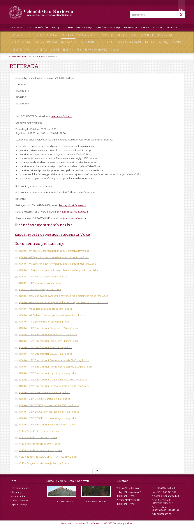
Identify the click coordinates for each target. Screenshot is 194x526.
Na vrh (97, 471)
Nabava (145, 27)
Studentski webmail (48, 35)
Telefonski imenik (19, 488)
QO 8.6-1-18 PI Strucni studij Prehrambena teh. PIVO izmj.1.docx (54, 360)
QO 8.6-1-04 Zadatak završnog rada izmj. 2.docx (45, 308)
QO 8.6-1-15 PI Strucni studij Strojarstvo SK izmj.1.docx (48, 341)
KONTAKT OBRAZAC (162, 503)
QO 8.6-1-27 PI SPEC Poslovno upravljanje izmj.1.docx (48, 418)
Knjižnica (122, 35)
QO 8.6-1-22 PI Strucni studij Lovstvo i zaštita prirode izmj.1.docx (54, 386)
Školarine (107, 35)
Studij (55, 27)
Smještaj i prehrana (169, 42)
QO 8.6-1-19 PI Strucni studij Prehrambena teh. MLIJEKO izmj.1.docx (55, 366)
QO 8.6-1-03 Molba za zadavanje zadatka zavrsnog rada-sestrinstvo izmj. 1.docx (63, 302)
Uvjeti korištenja (18, 504)
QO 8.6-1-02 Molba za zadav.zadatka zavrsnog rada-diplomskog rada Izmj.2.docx (64, 295)
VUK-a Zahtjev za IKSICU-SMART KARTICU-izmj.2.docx (48, 456)
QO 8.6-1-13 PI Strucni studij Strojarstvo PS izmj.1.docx (48, 328)
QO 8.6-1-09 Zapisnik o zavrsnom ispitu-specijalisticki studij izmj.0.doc (57, 263)
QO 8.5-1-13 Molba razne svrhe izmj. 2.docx (43, 276)
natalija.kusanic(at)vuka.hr (74, 211)
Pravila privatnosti (19, 500)
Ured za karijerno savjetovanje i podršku (131, 42)
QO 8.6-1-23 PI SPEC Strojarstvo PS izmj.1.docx (44, 392)
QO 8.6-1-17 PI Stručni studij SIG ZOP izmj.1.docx (45, 353)
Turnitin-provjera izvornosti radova (98, 49)
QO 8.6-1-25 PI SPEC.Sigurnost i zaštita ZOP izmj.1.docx (49, 405)
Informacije (130, 27)
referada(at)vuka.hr (61, 116)
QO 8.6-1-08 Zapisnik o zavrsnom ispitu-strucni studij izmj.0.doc (54, 257)
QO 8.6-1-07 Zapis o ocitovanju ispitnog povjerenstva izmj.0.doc (54, 250)
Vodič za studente (87, 35)
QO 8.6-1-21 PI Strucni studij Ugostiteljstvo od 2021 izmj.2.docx (53, 379)
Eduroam (68, 49)
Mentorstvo (40, 49)
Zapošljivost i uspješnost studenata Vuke (52, 234)
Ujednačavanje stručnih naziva (44, 224)
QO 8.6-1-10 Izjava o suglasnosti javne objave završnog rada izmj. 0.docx (59, 270)
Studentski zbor (20, 42)
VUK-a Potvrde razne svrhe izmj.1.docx (40, 450)
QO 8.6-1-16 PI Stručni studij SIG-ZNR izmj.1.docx (45, 347)
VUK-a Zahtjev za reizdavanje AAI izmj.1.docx (44, 463)
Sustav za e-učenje (22, 35)
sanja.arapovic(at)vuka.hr (72, 218)
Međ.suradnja (84, 27)
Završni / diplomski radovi (156, 35)
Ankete (55, 49)
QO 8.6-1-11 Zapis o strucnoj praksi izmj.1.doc (44, 321)
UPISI (28, 27)
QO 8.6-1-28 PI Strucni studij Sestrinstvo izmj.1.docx (47, 424)
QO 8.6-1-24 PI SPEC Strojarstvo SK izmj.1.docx (44, 398)
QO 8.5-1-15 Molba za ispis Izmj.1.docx (40, 289)
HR (174, 3)
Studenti (67, 27)
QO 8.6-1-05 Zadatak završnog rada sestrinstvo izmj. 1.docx (52, 315)
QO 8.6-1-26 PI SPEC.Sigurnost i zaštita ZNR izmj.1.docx (49, 411)
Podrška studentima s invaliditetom (82, 42)
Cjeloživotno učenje (108, 27)
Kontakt (158, 27)
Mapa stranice (17, 496)
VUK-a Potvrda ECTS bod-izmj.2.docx (39, 431)
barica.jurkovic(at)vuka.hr (72, 205)
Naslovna (16, 27)
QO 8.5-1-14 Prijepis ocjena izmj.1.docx (40, 283)
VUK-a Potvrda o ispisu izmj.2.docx (38, 437)
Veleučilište (41, 27)
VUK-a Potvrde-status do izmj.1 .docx (39, 443)
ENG (181, 3)
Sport (134, 35)
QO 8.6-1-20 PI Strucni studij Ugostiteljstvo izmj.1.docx (48, 373)
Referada (68, 35)
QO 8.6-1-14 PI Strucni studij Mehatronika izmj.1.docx (48, 334)
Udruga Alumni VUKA (45, 42)
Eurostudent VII (20, 49)
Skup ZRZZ (173, 27)
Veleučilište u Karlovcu (23, 56)
